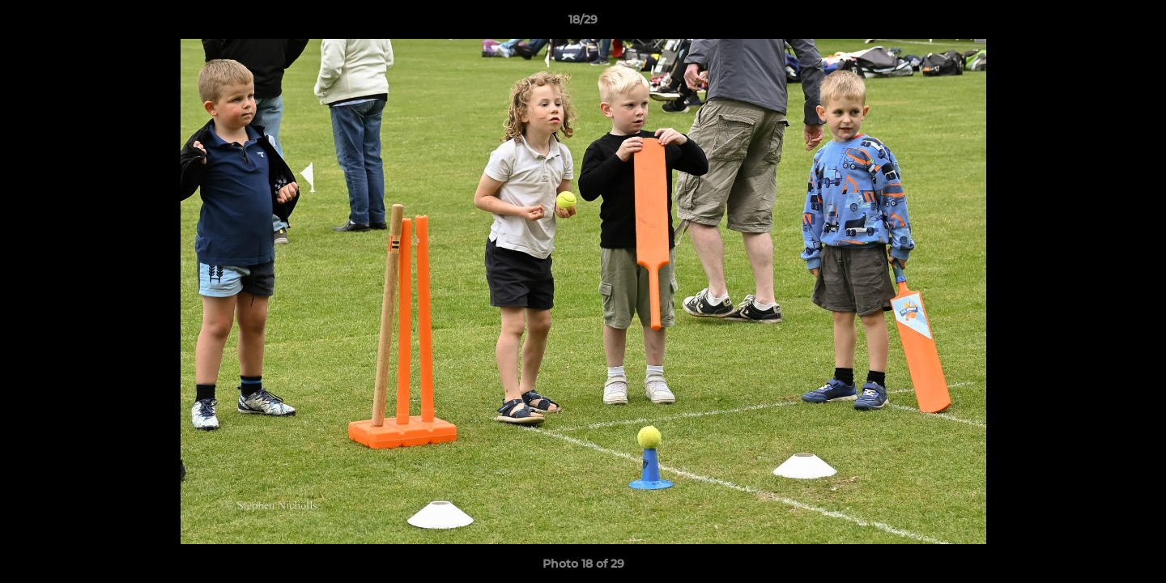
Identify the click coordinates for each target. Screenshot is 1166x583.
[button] (1137, 23)
